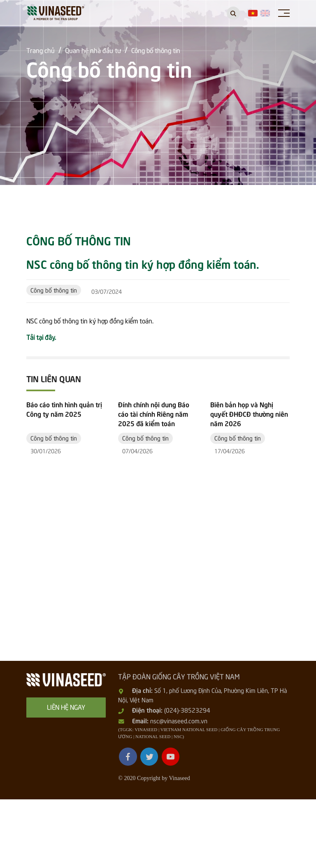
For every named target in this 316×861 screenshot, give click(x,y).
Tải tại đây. (41, 336)
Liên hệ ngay (66, 768)
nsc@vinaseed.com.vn (178, 783)
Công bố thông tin (159, 50)
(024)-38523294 (187, 773)
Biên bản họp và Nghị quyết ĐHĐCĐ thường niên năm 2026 (249, 477)
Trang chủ (41, 50)
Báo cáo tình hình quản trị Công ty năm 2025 (64, 472)
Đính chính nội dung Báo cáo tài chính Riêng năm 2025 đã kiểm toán (153, 477)
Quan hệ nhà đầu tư (94, 50)
